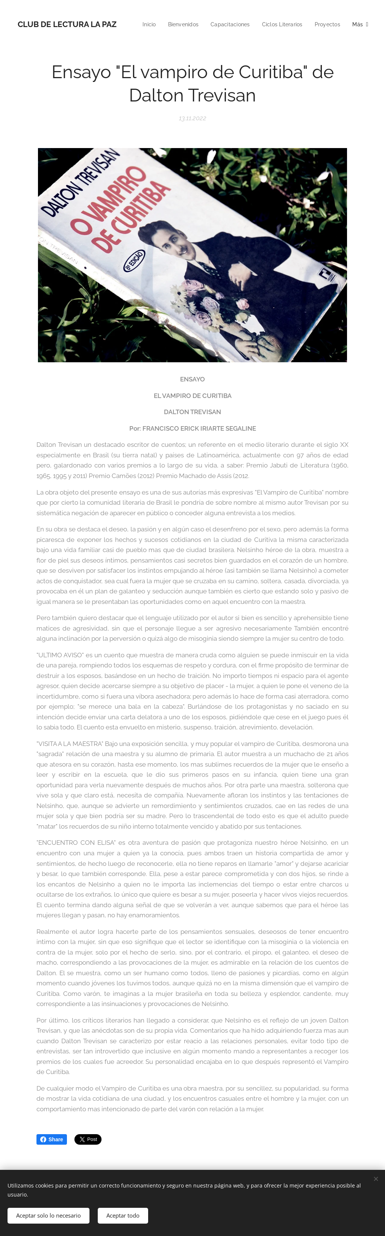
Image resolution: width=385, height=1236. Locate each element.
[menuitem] (181, 24)
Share (51, 1139)
